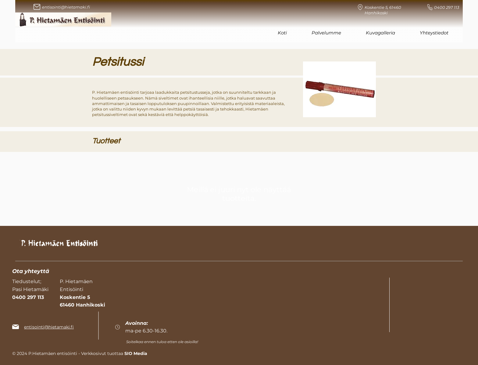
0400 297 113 (446, 7)
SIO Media (135, 353)
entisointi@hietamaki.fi (66, 7)
